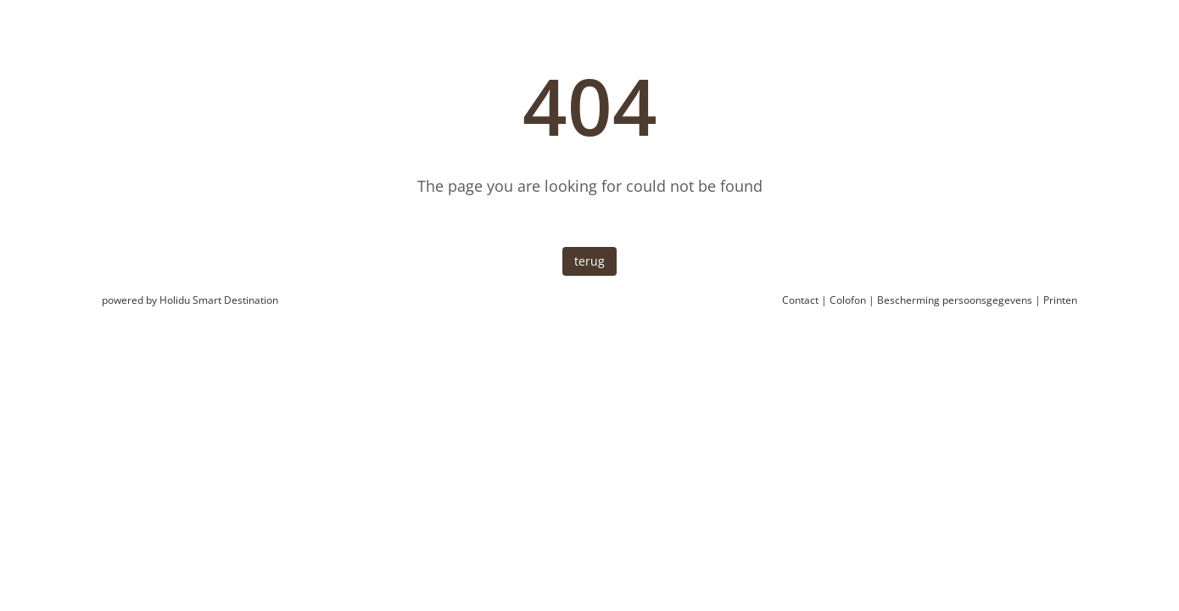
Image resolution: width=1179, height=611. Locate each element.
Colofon (848, 300)
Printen (1060, 300)
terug (589, 261)
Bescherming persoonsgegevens (954, 300)
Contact (800, 300)
